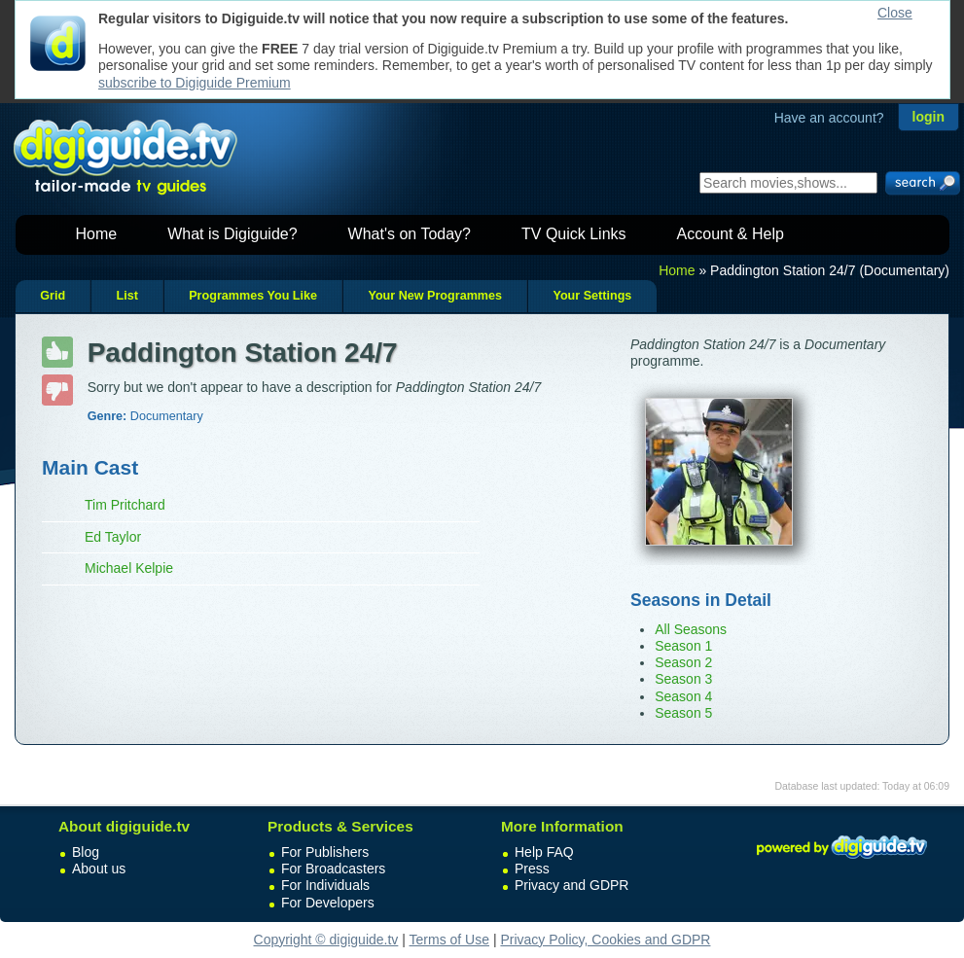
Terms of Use (449, 939)
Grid (52, 295)
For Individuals (325, 885)
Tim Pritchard (125, 505)
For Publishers (325, 852)
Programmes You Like (253, 295)
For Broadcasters (333, 868)
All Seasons (691, 629)
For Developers (328, 902)
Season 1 (683, 646)
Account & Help (730, 234)
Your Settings (592, 295)
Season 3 (683, 679)
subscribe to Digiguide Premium (194, 82)
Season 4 (683, 696)
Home (97, 234)
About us (98, 868)
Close (894, 12)
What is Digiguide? (232, 234)
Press (532, 868)
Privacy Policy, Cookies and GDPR (605, 939)
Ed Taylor (113, 537)
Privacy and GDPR (571, 885)
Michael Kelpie (129, 568)
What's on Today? (409, 234)
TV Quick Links (573, 234)
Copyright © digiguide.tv (326, 939)
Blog (85, 852)
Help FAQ (544, 852)
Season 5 (683, 713)
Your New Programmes (435, 295)
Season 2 (683, 662)
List (126, 295)
